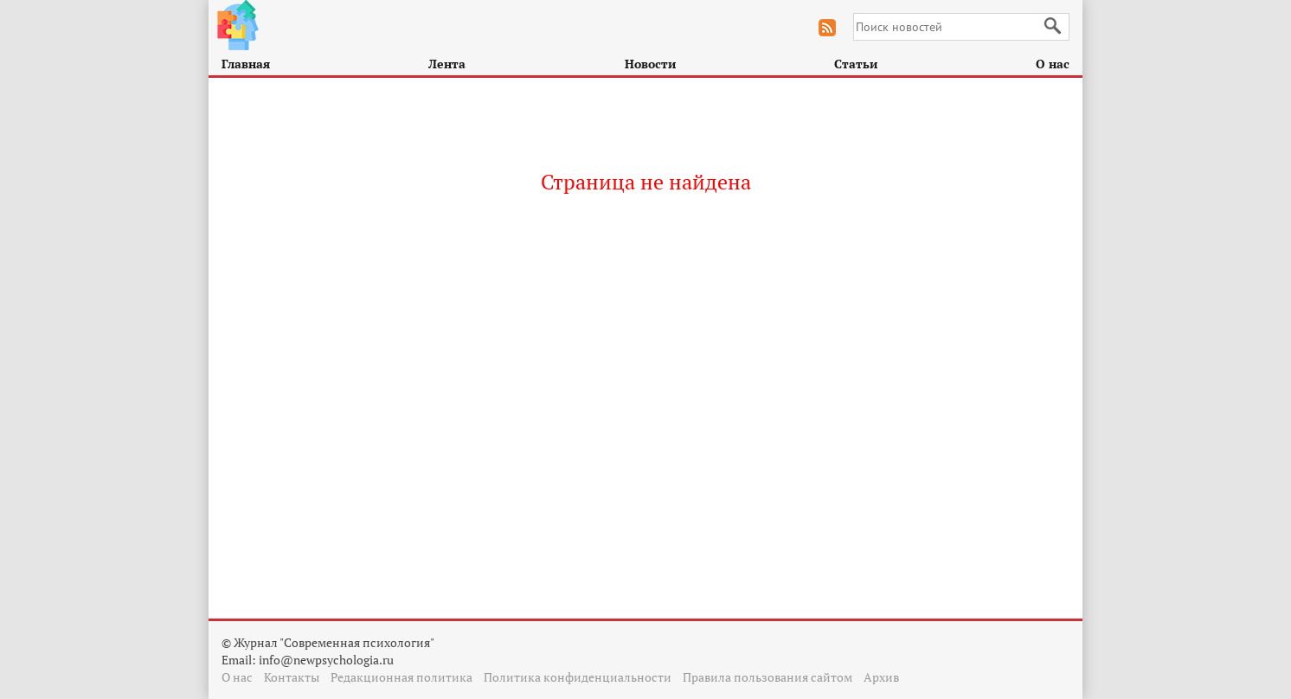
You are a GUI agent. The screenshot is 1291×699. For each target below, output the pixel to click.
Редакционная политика (401, 677)
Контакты (291, 677)
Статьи (855, 63)
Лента (447, 63)
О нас (1052, 63)
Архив (881, 677)
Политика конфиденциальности (577, 677)
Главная (246, 63)
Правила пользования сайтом (767, 677)
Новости (650, 63)
